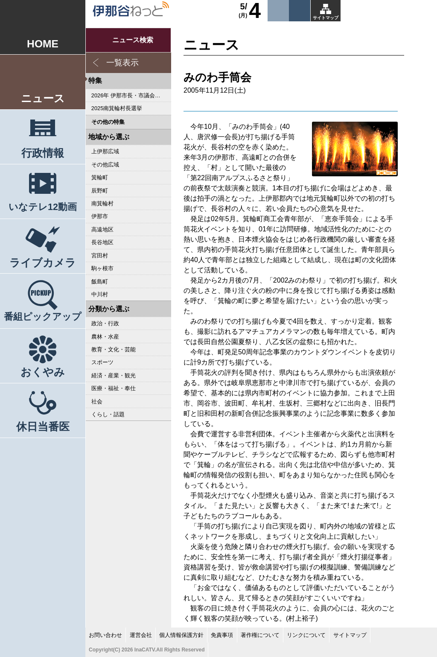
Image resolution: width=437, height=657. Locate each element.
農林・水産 (105, 336)
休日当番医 (43, 426)
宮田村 (99, 255)
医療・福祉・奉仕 (113, 388)
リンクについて (306, 635)
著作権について (260, 635)
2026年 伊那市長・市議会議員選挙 (131, 95)
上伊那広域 (105, 151)
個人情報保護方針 (181, 635)
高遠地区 (102, 229)
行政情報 (42, 153)
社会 (96, 401)
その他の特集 (108, 122)
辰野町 (99, 190)
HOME (42, 44)
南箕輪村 (102, 203)
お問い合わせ (105, 635)
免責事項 (222, 635)
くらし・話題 (108, 414)
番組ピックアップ (43, 317)
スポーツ (102, 362)
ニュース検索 (132, 40)
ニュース (43, 98)
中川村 (99, 294)
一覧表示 (122, 62)
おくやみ (42, 372)
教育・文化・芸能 (113, 349)
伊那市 (99, 216)
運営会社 (141, 635)
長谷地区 (102, 242)
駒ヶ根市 (102, 268)
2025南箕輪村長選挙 (116, 108)
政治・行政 (105, 323)
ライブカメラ (42, 263)
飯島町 (99, 281)
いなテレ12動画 (43, 207)
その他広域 (105, 164)
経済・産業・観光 (113, 375)
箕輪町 (99, 177)
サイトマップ (325, 17)
